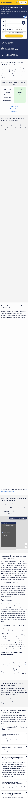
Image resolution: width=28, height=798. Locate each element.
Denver (12, 441)
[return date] (20, 30)
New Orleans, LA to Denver (7, 785)
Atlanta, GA (22, 441)
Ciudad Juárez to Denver (6, 766)
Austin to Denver (5, 764)
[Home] (7, 2)
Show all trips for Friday (14, 259)
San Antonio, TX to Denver (7, 793)
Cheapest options (14, 106)
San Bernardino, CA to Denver (7, 795)
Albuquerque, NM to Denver (7, 759)
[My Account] (16, 2)
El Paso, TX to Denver (6, 771)
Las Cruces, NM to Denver (7, 778)
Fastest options (14, 108)
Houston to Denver (5, 776)
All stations (14, 111)
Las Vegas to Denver (5, 781)
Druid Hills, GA (8, 589)
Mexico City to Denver (6, 783)
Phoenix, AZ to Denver (6, 788)
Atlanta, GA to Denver (6, 761)
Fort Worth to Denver (6, 773)
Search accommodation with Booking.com (13, 32)
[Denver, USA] (16, 21)
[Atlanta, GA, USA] (16, 25)
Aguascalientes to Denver (7, 757)
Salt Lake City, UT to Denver (7, 790)
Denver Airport (4, 591)
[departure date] (10, 30)
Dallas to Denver (5, 769)
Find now (19, 160)
